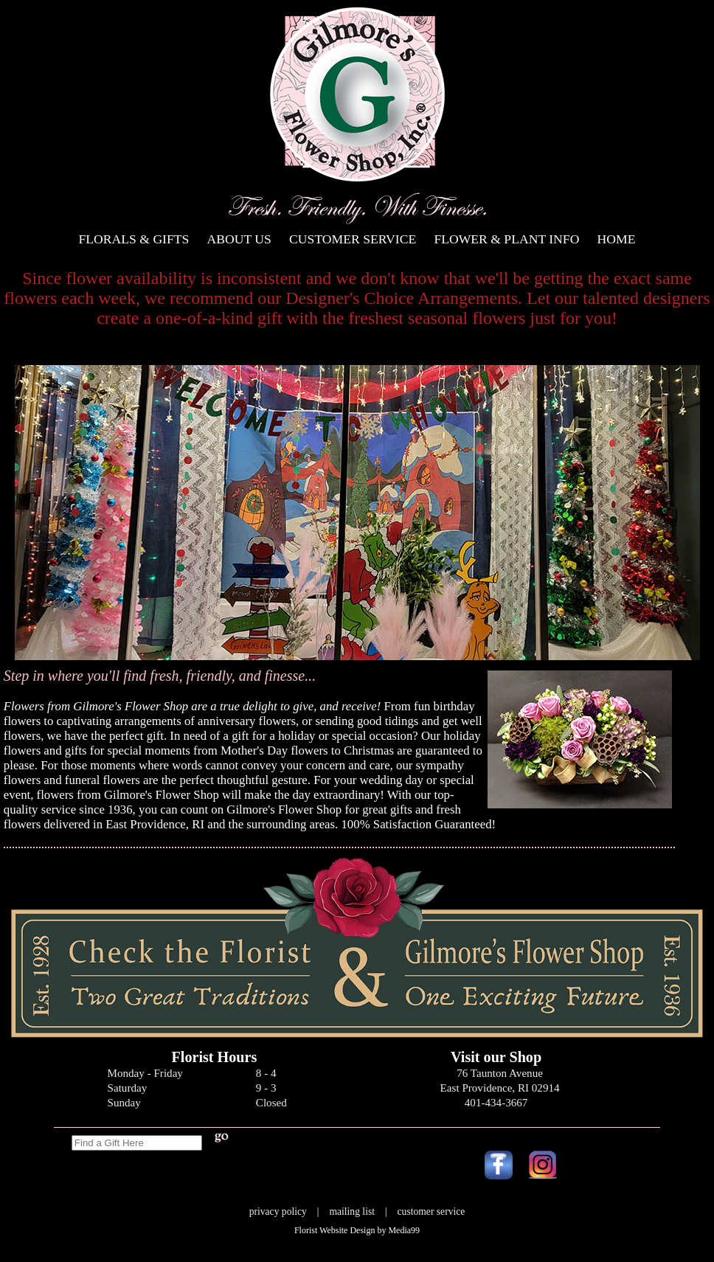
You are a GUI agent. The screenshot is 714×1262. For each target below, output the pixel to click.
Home (616, 239)
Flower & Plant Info (506, 239)
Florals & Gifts (134, 239)
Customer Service (352, 239)
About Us (239, 239)
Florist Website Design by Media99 (357, 1230)
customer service (431, 1211)
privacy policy (278, 1211)
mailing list (352, 1211)
